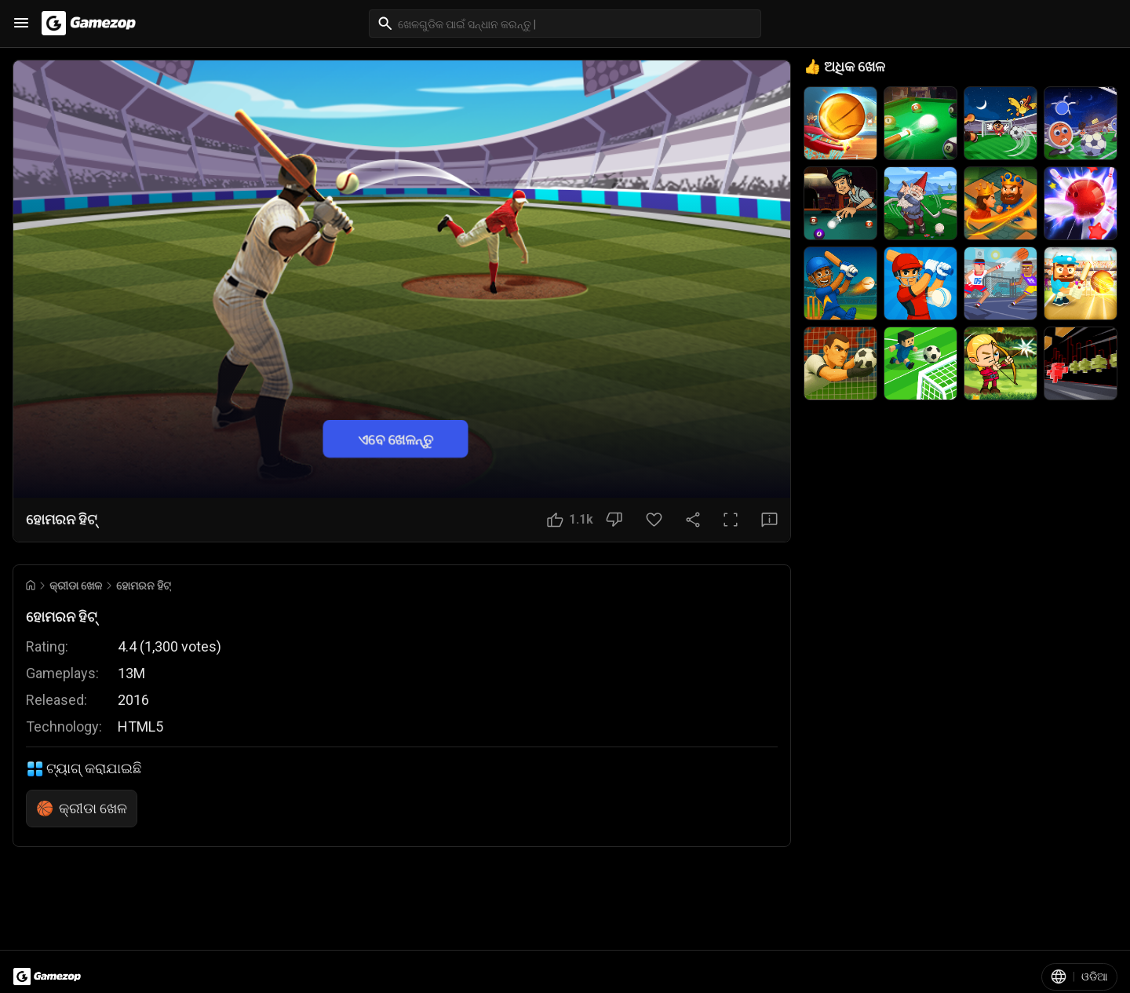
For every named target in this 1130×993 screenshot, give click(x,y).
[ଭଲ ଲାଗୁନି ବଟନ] (614, 519)
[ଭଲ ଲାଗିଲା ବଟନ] (570, 519)
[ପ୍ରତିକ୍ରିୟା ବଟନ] (769, 519)
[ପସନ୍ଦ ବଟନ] (654, 519)
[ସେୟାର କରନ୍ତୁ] (693, 519)
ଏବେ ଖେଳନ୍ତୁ (395, 438)
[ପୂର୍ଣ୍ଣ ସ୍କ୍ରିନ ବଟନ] (730, 520)
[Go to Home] (30, 585)
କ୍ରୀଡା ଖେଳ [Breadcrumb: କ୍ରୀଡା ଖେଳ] (75, 585)
